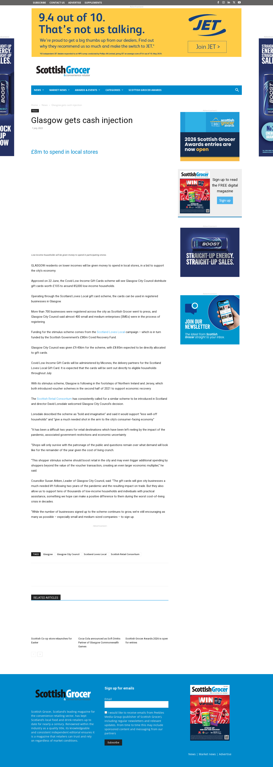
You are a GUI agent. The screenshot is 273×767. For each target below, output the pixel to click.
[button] (223, 90)
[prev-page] (33, 654)
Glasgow (48, 554)
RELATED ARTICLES (46, 597)
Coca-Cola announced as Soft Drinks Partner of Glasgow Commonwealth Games (99, 642)
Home (34, 105)
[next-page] (39, 654)
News (45, 105)
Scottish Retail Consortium (54, 399)
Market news (207, 754)
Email (108, 699)
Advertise (225, 754)
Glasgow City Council (68, 554)
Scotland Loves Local (111, 332)
